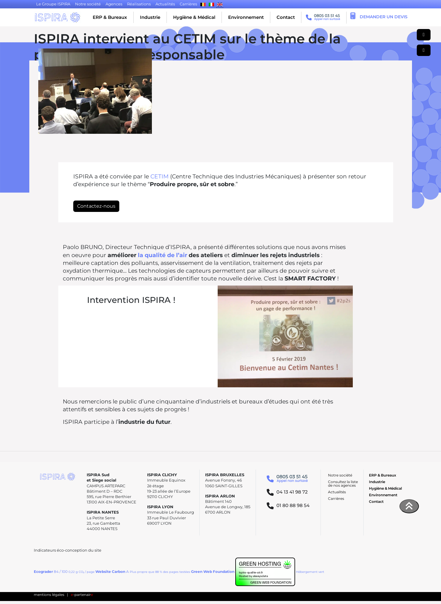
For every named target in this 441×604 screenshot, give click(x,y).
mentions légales (49, 594)
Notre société (340, 475)
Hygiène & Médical (194, 17)
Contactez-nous (96, 206)
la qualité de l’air (162, 255)
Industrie (150, 17)
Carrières (336, 498)
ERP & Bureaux (110, 17)
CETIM (159, 176)
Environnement (246, 17)
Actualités (337, 492)
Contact (286, 17)
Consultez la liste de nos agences (343, 483)
